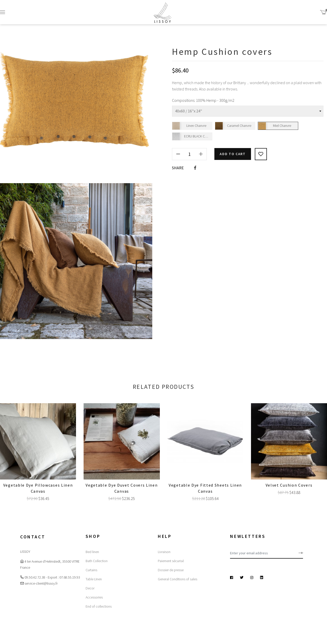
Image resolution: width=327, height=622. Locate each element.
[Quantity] (189, 154)
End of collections (99, 606)
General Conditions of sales (177, 579)
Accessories (94, 597)
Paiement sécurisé (171, 561)
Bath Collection (97, 561)
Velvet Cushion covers (289, 485)
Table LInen (94, 579)
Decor (90, 588)
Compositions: (183, 100)
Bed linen (92, 551)
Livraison (164, 551)
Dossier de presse (171, 570)
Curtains (91, 570)
